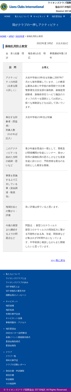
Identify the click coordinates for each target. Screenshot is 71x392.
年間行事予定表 (13, 314)
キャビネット (40, 16)
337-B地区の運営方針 (16, 291)
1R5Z (11, 36)
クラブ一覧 (11, 356)
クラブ (9, 352)
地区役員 (10, 310)
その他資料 (11, 383)
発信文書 (10, 375)
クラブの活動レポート (16, 364)
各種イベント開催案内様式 (18, 337)
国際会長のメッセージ (16, 295)
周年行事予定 (12, 360)
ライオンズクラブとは (16, 278)
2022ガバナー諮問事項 (16, 333)
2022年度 (20, 36)
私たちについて (23, 16)
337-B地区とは (12, 286)
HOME (7, 16)
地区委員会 (58, 16)
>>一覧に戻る (58, 260)
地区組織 (10, 305)
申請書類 (10, 379)
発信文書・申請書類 (15, 371)
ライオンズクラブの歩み (17, 282)
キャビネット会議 (14, 318)
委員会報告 (11, 345)
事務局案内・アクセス (16, 322)
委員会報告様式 (13, 341)
